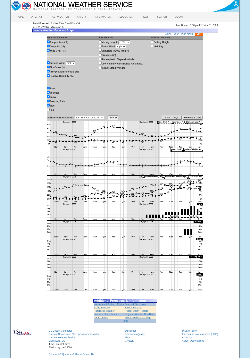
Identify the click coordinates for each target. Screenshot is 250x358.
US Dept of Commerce (60, 330)
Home (125, 321)
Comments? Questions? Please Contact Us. (72, 354)
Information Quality (135, 334)
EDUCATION (128, 16)
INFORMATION (104, 16)
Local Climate (101, 317)
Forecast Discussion (135, 304)
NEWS (146, 16)
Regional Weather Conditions (140, 314)
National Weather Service (62, 337)
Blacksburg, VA (57, 340)
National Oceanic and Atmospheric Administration (74, 334)
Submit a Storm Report (106, 314)
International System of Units (109, 304)
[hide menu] (187, 34)
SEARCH (163, 16)
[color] (176, 34)
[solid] (168, 34)
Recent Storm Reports (136, 311)
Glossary (129, 340)
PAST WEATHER (61, 16)
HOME (20, 16)
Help (127, 337)
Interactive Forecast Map (138, 317)
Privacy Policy (189, 330)
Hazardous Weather (104, 311)
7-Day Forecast (102, 307)
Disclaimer (130, 330)
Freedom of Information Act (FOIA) (200, 334)
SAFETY (83, 16)
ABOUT (180, 16)
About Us (187, 337)
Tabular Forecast (133, 307)
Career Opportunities (193, 340)
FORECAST (37, 16)
